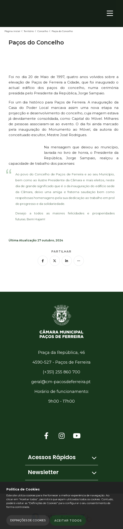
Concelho (42, 31)
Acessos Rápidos (52, 457)
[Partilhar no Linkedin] (67, 261)
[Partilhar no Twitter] (55, 261)
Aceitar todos (68, 520)
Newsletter (43, 472)
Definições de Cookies (28, 520)
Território (29, 31)
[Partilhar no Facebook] (43, 261)
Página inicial (12, 31)
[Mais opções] (79, 261)
